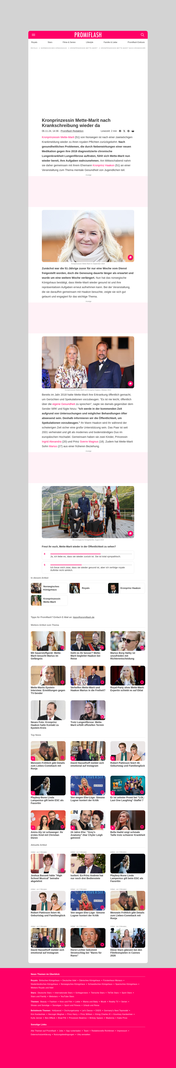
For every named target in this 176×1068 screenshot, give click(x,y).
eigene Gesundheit (63, 404)
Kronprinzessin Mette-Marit (58, 137)
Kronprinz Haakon (103, 165)
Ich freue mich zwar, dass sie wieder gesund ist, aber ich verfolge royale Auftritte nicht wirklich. (87, 568)
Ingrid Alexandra (51, 441)
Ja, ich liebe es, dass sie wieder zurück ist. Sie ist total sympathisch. (85, 556)
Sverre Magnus (89, 441)
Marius (53, 446)
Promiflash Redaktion (72, 131)
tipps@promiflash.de (83, 617)
